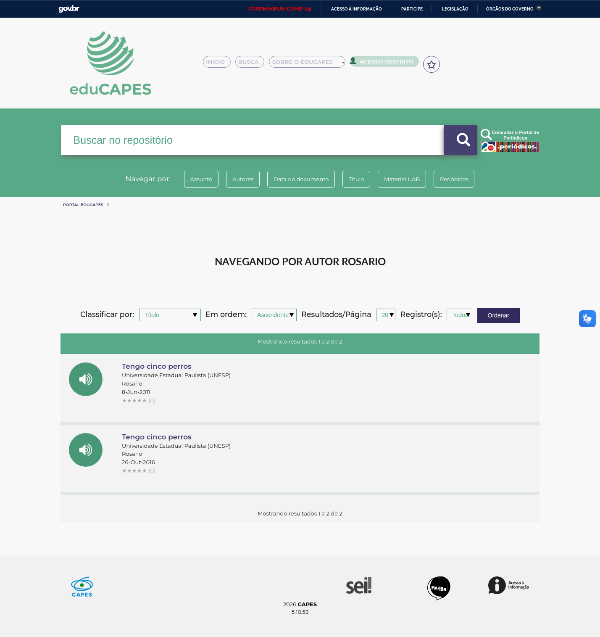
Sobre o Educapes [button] (311, 64)
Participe (412, 9)
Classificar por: (107, 315)
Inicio (219, 64)
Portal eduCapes (83, 204)
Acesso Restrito (384, 63)
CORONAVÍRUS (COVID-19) (280, 9)
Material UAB (410, 179)
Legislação (455, 9)
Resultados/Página (336, 315)
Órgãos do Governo (510, 9)
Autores (234, 179)
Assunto (188, 179)
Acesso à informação (356, 9)
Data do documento (298, 179)
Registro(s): (421, 315)
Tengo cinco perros (157, 366)
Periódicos (467, 179)
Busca (253, 64)
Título (359, 179)
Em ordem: (226, 315)
